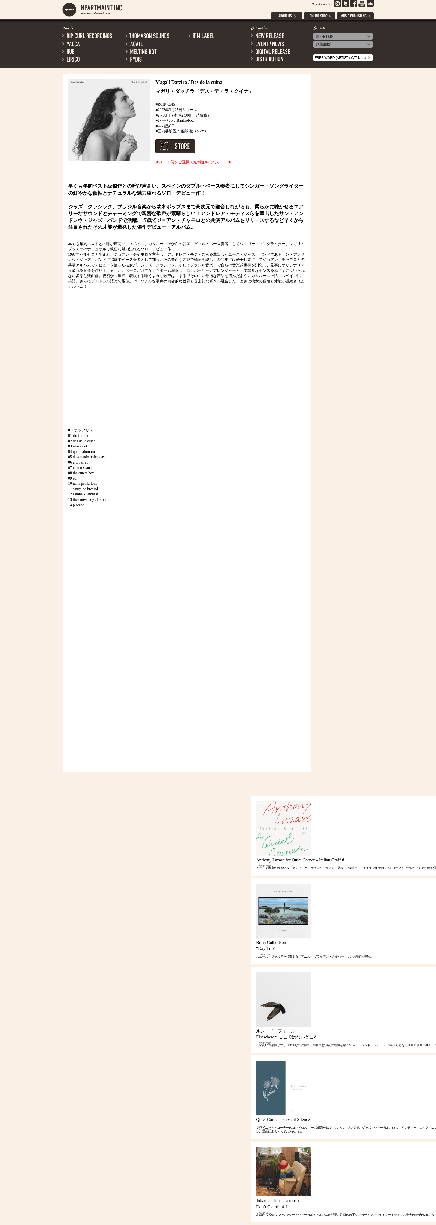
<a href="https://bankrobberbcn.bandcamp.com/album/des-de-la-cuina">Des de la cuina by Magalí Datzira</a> (116, 680)
